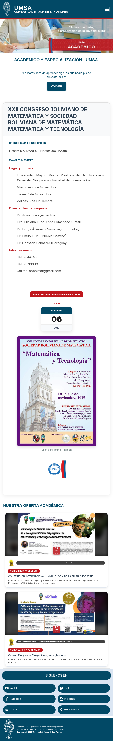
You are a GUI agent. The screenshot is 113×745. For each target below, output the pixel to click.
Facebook (15, 698)
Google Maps (71, 709)
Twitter (68, 688)
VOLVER (56, 87)
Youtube (14, 688)
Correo (13, 709)
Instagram (70, 698)
